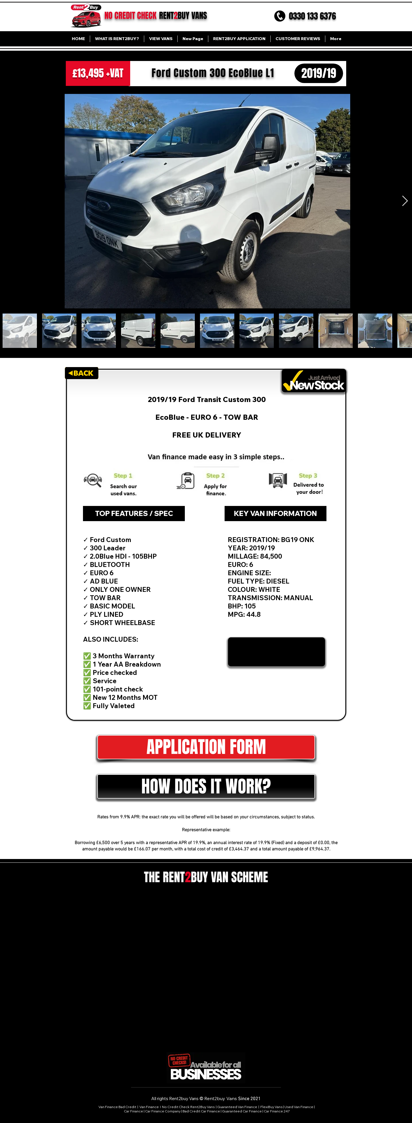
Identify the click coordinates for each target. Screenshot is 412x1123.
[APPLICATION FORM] (206, 747)
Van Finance (149, 1107)
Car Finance (133, 1111)
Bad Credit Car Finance (201, 1111)
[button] (206, 786)
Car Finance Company (163, 1111)
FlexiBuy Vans (271, 1107)
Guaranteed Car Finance (242, 1111)
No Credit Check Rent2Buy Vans (188, 1107)
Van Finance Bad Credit (117, 1107)
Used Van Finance (298, 1107)
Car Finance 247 (277, 1111)
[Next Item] (405, 201)
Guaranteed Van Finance (237, 1107)
